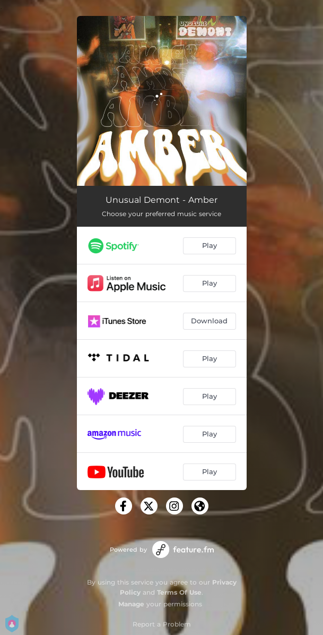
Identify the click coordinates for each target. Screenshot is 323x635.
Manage (131, 604)
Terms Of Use (179, 592)
